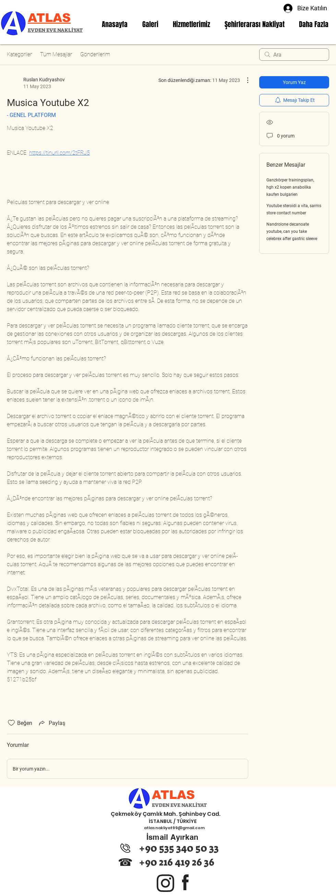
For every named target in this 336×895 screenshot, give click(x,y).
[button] (191, 24)
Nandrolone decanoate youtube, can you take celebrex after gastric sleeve (291, 231)
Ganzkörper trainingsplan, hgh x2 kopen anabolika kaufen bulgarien (290, 187)
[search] (294, 54)
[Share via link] (51, 723)
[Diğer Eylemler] (244, 80)
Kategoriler (19, 54)
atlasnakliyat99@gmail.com (174, 828)
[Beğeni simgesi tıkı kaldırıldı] (11, 723)
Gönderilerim (95, 54)
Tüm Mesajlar (56, 54)
